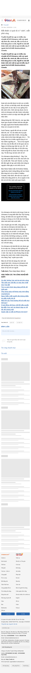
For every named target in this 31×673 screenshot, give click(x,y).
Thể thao (3, 564)
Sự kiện (23, 614)
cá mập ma (19, 322)
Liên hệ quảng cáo (7, 647)
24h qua (3, 610)
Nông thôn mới (4, 594)
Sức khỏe (18, 571)
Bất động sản (4, 581)
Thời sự (18, 558)
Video (17, 604)
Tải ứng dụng (6, 665)
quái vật (12, 322)
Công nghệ (6, 25)
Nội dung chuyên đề (6, 597)
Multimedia (4, 607)
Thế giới (3, 568)
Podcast (18, 607)
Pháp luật (18, 574)
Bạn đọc (18, 581)
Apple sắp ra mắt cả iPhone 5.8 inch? (14, 312)
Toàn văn (18, 584)
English (18, 597)
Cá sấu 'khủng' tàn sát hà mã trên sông (15, 280)
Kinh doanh (4, 561)
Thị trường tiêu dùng (6, 591)
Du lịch (17, 578)
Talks (2, 601)
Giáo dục (18, 564)
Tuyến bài (8, 614)
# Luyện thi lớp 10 (21, 20)
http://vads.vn (10, 659)
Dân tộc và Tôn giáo (20, 561)
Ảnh (2, 604)
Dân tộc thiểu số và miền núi (23, 594)
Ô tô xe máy (4, 578)
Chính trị (3, 558)
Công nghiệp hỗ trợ (6, 587)
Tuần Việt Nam (5, 584)
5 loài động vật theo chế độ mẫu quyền (15, 305)
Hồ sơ (17, 601)
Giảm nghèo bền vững (21, 591)
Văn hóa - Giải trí (5, 571)
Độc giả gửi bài (15, 665)
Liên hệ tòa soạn (5, 627)
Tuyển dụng (25, 665)
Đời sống (18, 568)
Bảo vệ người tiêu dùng (21, 587)
